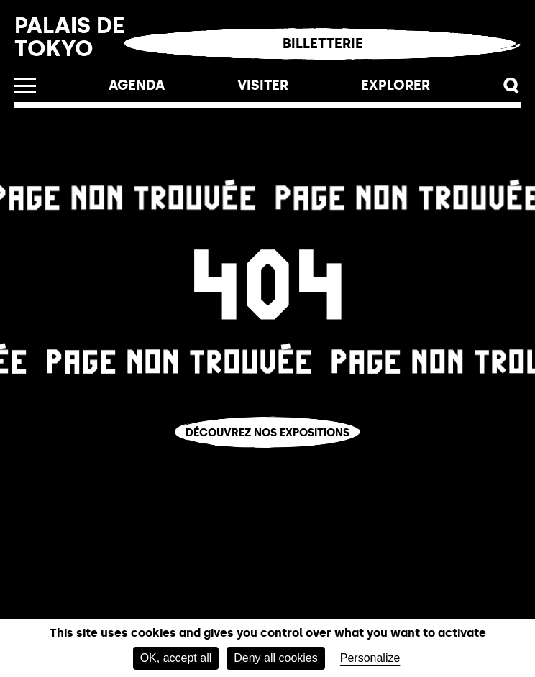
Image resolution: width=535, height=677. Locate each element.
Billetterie (323, 43)
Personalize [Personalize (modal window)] (370, 658)
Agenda (137, 85)
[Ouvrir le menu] (25, 85)
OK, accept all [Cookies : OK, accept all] (176, 658)
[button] (512, 86)
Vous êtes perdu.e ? (267, 456)
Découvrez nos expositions (267, 432)
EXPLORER (395, 85)
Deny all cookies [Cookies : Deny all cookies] (276, 658)
